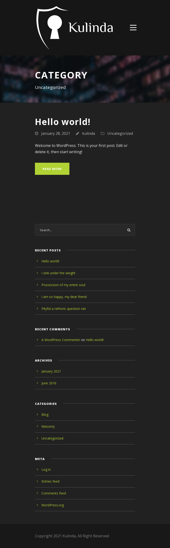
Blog (44, 414)
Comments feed (53, 493)
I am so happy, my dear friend (64, 296)
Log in (46, 469)
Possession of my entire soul (63, 285)
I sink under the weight (58, 273)
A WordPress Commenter (60, 340)
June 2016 (48, 383)
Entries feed (50, 481)
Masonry (48, 426)
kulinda (88, 133)
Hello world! (62, 122)
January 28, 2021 (55, 133)
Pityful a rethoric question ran (63, 308)
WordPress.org (52, 505)
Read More (52, 169)
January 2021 (51, 371)
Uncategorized (120, 133)
